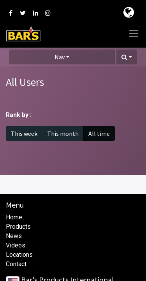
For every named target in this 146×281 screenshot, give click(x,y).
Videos (15, 245)
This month (63, 133)
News (14, 236)
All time (99, 133)
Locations (19, 254)
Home (14, 217)
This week (24, 133)
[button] (126, 57)
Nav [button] (60, 57)
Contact (16, 264)
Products (18, 226)
